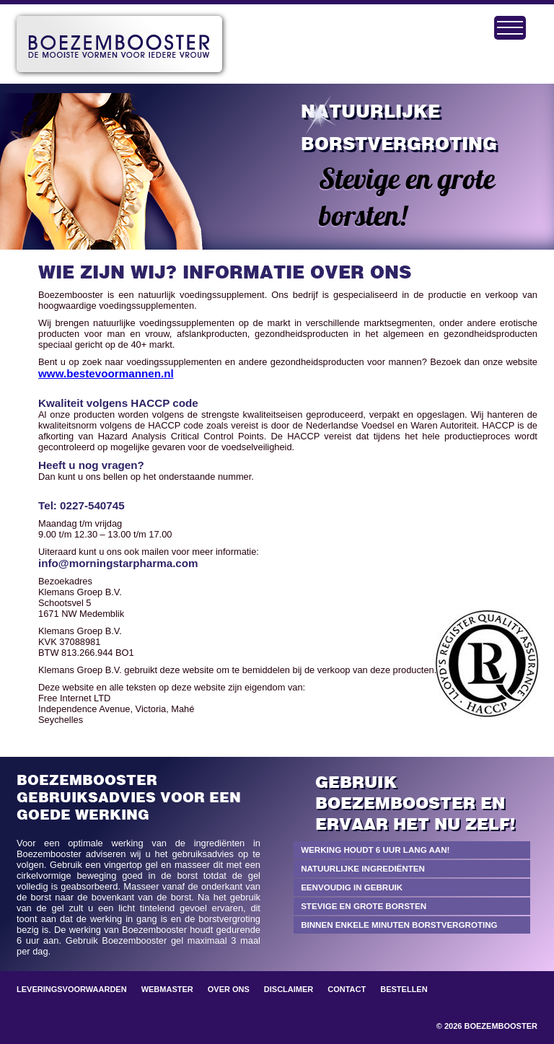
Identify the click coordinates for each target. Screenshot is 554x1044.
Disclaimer (288, 989)
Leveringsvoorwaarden (72, 989)
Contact (346, 989)
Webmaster (167, 989)
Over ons (229, 989)
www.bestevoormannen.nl (106, 373)
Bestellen (403, 989)
